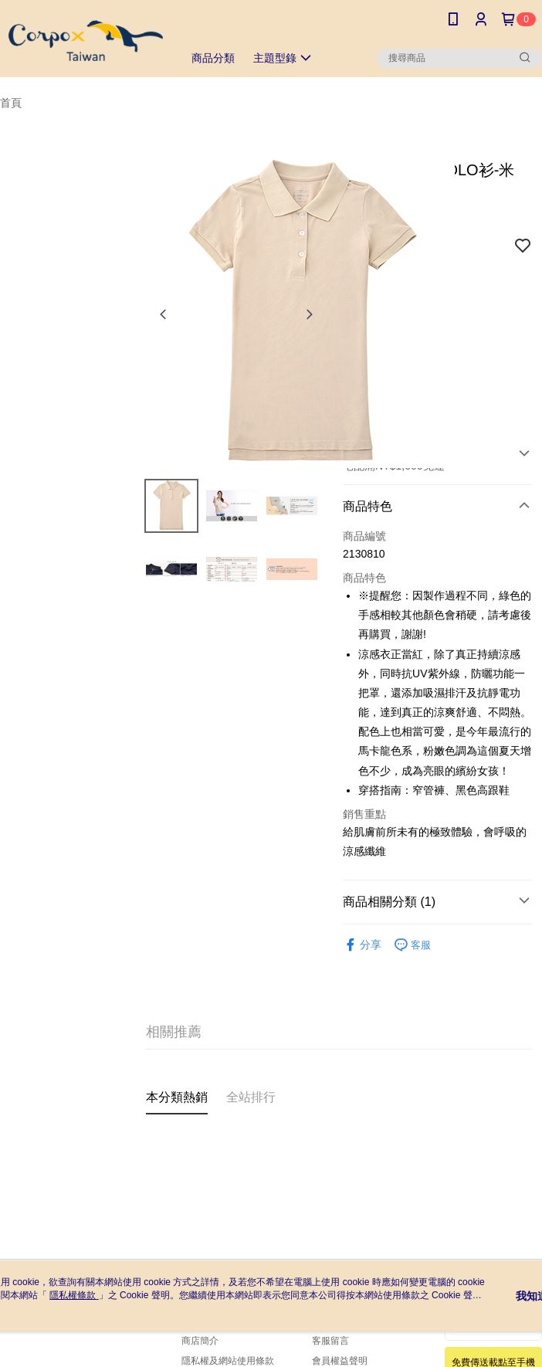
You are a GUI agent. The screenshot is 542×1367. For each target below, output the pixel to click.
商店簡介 (199, 1340)
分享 (362, 945)
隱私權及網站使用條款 (227, 1360)
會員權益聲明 (340, 1360)
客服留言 (330, 1340)
